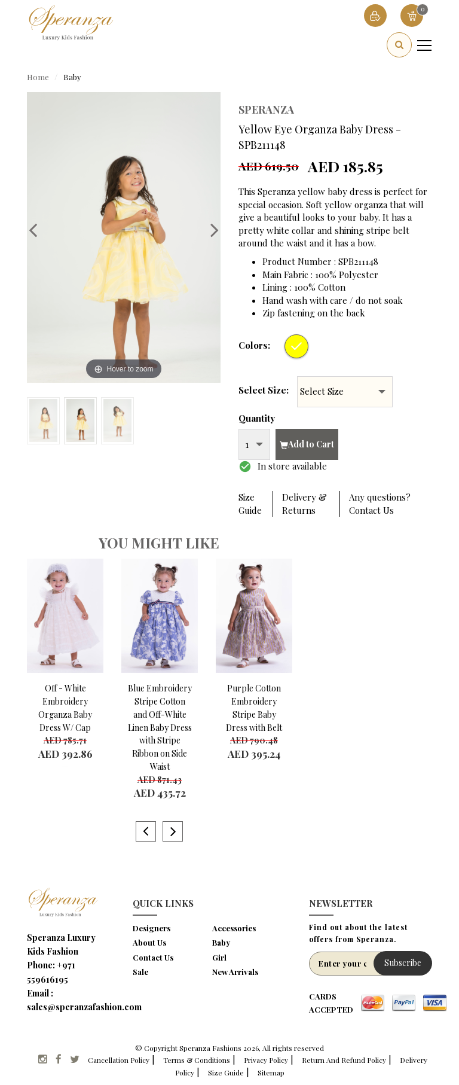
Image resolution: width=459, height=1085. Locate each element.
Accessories (234, 928)
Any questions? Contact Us (380, 503)
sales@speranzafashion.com (84, 1007)
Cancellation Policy (118, 1060)
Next (208, 230)
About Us (149, 942)
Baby (72, 77)
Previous (39, 230)
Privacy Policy (266, 1060)
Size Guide (250, 503)
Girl (219, 957)
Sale (140, 972)
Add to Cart (307, 444)
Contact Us (153, 957)
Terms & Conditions (196, 1060)
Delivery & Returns (304, 503)
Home (38, 77)
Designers (151, 928)
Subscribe (402, 962)
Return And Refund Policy (344, 1060)
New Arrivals (235, 972)
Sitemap (271, 1072)
